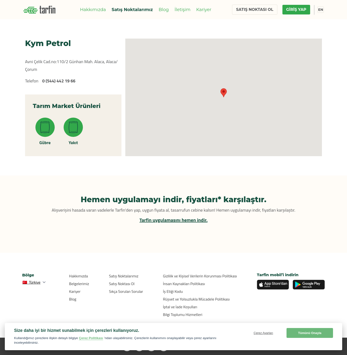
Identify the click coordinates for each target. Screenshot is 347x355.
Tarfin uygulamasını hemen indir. (174, 220)
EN (320, 9)
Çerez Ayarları (263, 333)
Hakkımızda (93, 9)
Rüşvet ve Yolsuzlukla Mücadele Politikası (196, 299)
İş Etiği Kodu (173, 291)
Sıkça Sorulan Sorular (126, 291)
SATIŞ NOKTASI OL (254, 9)
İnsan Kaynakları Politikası (184, 284)
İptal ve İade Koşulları (180, 307)
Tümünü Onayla (309, 333)
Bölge (28, 275)
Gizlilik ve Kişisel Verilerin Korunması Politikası (200, 276)
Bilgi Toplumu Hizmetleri (182, 314)
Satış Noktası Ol (121, 284)
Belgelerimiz (79, 284)
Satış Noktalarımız (132, 9)
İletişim (182, 9)
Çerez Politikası (91, 338)
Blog (164, 9)
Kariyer (203, 9)
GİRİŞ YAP (296, 9)
